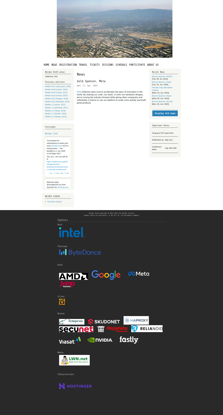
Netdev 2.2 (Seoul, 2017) (55, 105)
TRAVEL (83, 64)
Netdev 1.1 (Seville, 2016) (55, 113)
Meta (79, 92)
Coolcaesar (102, 215)
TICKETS (95, 64)
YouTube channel (54, 202)
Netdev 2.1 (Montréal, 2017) (56, 108)
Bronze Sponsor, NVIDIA (162, 76)
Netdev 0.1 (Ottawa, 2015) (56, 117)
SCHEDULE (121, 64)
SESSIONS (107, 64)
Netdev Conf (51, 133)
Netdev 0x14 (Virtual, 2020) (56, 95)
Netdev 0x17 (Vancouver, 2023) (58, 86)
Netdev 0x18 (94, 213)
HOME (46, 64)
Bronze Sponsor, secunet (162, 101)
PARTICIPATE (137, 64)
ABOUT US (153, 64)
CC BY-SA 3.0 (114, 215)
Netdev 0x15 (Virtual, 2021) (56, 92)
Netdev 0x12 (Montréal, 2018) (57, 102)
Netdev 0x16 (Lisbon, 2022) (56, 89)
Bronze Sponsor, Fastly (161, 82)
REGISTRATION (68, 64)
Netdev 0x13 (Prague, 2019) (56, 98)
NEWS (54, 64)
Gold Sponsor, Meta (91, 81)
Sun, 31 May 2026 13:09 (59, 173)
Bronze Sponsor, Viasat (161, 96)
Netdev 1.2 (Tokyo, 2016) (55, 111)
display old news (165, 113)
